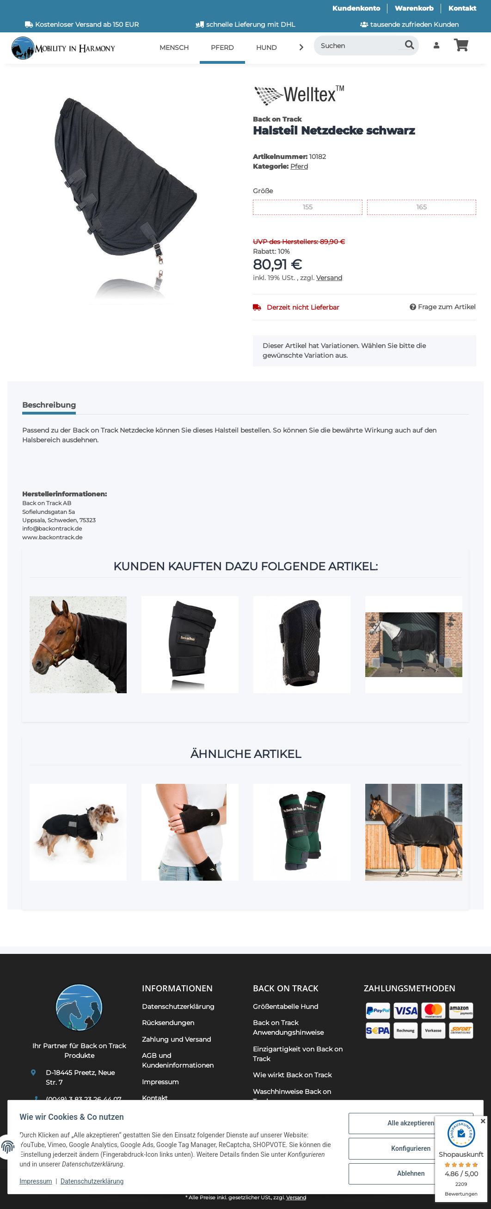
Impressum (39, 1181)
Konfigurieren (407, 1148)
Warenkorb (414, 8)
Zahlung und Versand (176, 1039)
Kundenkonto (356, 8)
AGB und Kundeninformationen (178, 1060)
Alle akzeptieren (407, 1124)
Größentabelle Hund (285, 1006)
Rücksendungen (168, 1023)
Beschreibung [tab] (49, 405)
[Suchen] (366, 45)
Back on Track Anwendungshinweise (288, 1028)
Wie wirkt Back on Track (292, 1075)
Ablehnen (407, 1172)
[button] (436, 45)
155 (312, 206)
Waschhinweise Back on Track (292, 1096)
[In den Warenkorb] (22, 76)
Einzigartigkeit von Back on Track (298, 1054)
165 (426, 206)
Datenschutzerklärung (95, 1181)
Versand (329, 278)
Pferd (299, 166)
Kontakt (462, 8)
